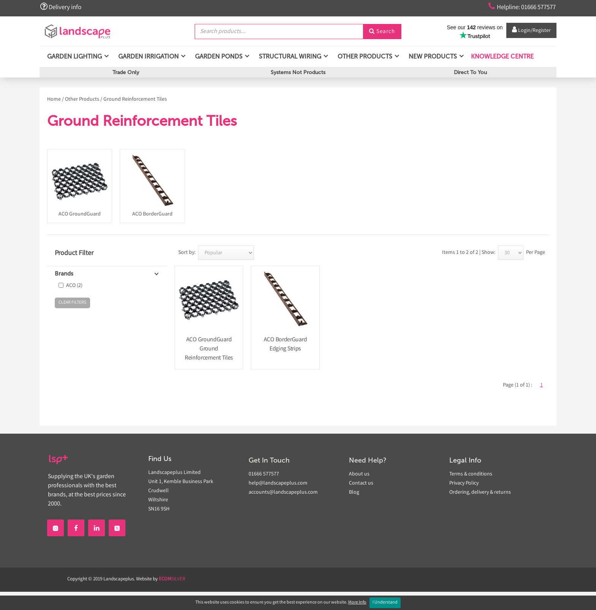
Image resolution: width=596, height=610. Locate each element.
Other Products (82, 99)
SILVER (172, 579)
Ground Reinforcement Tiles (135, 99)
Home (54, 99)
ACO (74, 286)
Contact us (361, 483)
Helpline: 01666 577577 (519, 6)
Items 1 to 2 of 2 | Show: (468, 253)
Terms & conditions (470, 474)
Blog (354, 492)
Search (382, 31)
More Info (357, 602)
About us (359, 474)
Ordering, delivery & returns (480, 492)
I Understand (385, 602)
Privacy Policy (464, 483)
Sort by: (186, 253)
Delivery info (62, 6)
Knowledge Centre (501, 56)
